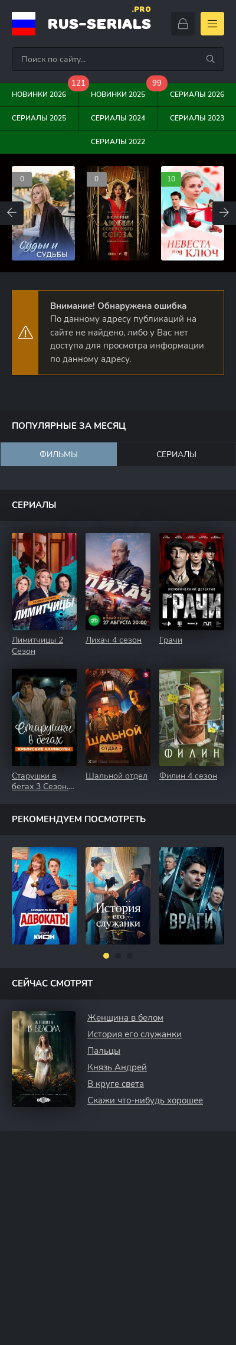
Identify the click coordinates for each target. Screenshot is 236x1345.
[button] (106, 956)
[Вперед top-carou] (224, 213)
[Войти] (183, 23)
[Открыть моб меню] (212, 23)
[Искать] (210, 59)
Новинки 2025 (124, 91)
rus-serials (99, 22)
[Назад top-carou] (12, 213)
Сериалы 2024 (118, 118)
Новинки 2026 (45, 91)
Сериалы (176, 454)
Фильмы (59, 454)
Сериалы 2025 (39, 118)
